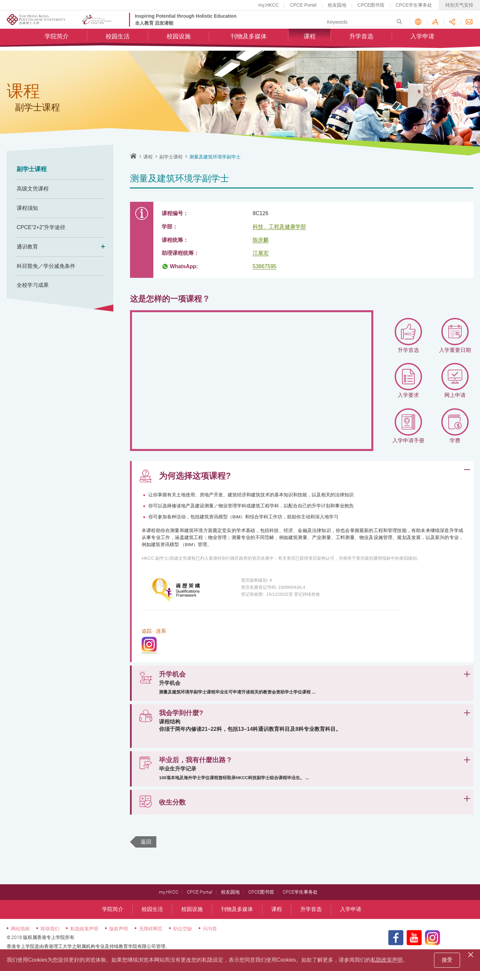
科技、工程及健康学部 (279, 226)
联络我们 (469, 24)
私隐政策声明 (84, 943)
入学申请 (422, 42)
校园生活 (118, 42)
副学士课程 (32, 169)
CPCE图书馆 (371, 5)
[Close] (471, 953)
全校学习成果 (33, 285)
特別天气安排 (459, 5)
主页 (133, 155)
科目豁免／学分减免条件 (46, 266)
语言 (418, 24)
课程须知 (27, 208)
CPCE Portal (303, 5)
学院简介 (57, 42)
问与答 (210, 943)
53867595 (264, 266)
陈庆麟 (261, 240)
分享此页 (452, 24)
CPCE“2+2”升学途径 (41, 227)
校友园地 (337, 5)
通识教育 (60, 247)
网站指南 (20, 943)
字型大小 (435, 24)
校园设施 (179, 42)
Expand (101, 247)
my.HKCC (268, 5)
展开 (467, 470)
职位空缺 (182, 943)
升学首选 (361, 42)
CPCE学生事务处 (414, 5)
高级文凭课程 (33, 188)
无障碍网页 (150, 943)
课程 (310, 42)
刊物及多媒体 (249, 42)
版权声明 (118, 943)
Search (399, 24)
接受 (447, 960)
